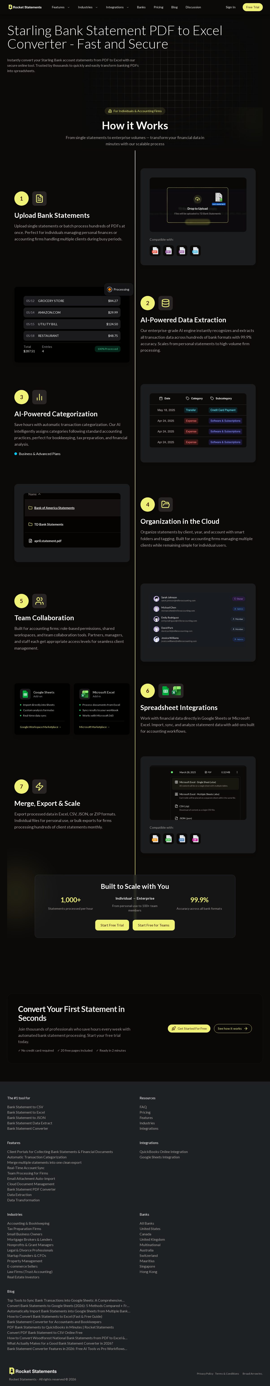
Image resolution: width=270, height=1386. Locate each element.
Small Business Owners (24, 1234)
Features (61, 7)
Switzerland (149, 1255)
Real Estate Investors (23, 1277)
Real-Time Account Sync (26, 1168)
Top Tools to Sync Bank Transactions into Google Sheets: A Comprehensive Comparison (64, 1300)
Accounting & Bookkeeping (28, 1223)
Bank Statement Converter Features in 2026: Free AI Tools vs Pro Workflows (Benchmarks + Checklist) (66, 1348)
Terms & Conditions (227, 1373)
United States (150, 1228)
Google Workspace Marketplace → (40, 728)
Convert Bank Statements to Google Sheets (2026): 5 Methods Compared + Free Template (68, 1305)
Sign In (230, 7)
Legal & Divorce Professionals (30, 1250)
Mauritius (147, 1261)
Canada (145, 1234)
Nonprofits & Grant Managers (30, 1245)
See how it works (233, 1029)
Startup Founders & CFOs (26, 1255)
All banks (147, 1223)
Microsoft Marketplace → (94, 728)
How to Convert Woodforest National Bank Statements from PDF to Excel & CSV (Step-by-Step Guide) (66, 1338)
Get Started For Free (189, 1029)
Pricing (158, 7)
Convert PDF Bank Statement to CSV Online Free (44, 1332)
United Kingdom (152, 1239)
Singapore (147, 1266)
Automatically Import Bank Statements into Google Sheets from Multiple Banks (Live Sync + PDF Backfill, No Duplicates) (68, 1311)
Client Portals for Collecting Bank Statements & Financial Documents (60, 1151)
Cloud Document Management (30, 1184)
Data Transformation (23, 1200)
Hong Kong (148, 1271)
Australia (146, 1250)
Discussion (193, 7)
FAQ (143, 1107)
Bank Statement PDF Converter (31, 1189)
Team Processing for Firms (27, 1173)
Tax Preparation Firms (24, 1228)
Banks (141, 7)
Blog (174, 7)
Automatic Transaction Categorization (37, 1157)
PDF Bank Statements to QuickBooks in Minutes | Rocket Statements (60, 1327)
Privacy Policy (205, 1373)
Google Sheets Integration (160, 1157)
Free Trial (252, 7)
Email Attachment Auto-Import (31, 1178)
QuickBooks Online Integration (164, 1151)
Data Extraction (19, 1194)
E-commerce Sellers (22, 1266)
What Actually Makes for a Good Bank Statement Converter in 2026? (60, 1343)
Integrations (117, 7)
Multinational (150, 1245)
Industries (88, 7)
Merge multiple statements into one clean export (44, 1162)
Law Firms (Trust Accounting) (29, 1271)
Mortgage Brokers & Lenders (29, 1239)
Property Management (24, 1261)
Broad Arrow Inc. (253, 1373)
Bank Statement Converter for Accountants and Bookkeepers (54, 1322)
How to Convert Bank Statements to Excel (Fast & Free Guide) (54, 1316)
